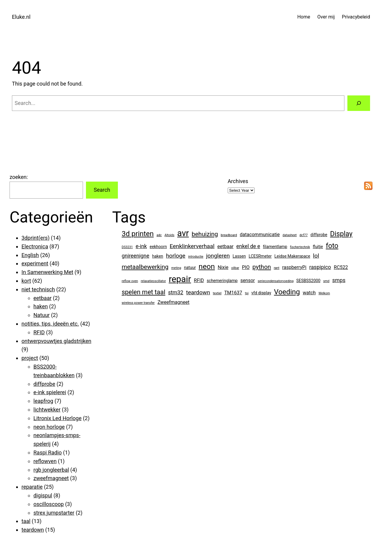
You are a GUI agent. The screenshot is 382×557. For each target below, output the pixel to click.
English (30, 255)
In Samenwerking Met (47, 272)
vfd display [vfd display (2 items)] (261, 292)
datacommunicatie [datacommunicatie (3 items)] (260, 234)
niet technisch (38, 289)
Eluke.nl (21, 17)
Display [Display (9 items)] (341, 234)
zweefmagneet (51, 478)
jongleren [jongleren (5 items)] (218, 255)
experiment (34, 263)
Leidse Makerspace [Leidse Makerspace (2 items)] (292, 256)
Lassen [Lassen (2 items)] (239, 256)
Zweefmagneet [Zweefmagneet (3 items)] (174, 302)
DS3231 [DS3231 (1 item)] (127, 247)
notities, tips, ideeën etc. (50, 324)
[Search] (358, 103)
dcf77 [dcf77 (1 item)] (304, 235)
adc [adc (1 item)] (158, 235)
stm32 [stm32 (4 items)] (175, 292)
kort (26, 281)
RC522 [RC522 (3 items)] (341, 267)
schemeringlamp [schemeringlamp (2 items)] (222, 280)
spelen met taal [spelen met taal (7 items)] (143, 292)
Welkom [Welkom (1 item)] (324, 293)
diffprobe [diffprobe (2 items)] (318, 234)
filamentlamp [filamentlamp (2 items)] (275, 246)
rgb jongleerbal (51, 470)
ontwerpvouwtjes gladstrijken (56, 341)
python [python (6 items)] (261, 266)
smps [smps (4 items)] (338, 280)
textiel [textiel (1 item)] (217, 293)
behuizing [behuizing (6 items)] (205, 234)
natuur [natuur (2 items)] (190, 267)
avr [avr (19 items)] (183, 233)
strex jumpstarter (53, 513)
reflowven (45, 461)
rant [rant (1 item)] (276, 268)
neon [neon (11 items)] (207, 266)
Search (102, 190)
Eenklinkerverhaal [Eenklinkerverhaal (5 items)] (192, 246)
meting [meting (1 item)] (176, 268)
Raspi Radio (47, 452)
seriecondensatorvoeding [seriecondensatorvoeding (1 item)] (276, 281)
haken (40, 306)
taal (25, 521)
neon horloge (49, 427)
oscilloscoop (48, 504)
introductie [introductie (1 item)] (196, 257)
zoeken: (19, 177)
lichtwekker (47, 409)
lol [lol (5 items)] (316, 255)
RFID (39, 332)
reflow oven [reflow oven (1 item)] (130, 281)
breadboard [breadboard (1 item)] (229, 235)
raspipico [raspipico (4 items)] (320, 267)
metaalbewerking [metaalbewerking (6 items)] (145, 266)
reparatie (32, 487)
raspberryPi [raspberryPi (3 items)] (294, 267)
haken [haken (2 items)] (157, 256)
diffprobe (44, 384)
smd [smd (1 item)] (326, 281)
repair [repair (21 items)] (180, 279)
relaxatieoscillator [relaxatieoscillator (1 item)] (153, 281)
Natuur (41, 315)
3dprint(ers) (35, 238)
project (29, 358)
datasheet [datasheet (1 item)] (290, 235)
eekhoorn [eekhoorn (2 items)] (158, 246)
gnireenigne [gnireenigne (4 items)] (135, 256)
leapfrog (43, 401)
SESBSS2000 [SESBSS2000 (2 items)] (308, 280)
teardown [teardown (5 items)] (198, 292)
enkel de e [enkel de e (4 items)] (248, 246)
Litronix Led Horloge (57, 418)
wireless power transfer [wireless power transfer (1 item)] (138, 303)
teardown (32, 530)
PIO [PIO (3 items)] (246, 267)
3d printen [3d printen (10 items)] (138, 234)
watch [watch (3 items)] (309, 292)
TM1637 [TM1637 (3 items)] (233, 292)
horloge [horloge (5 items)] (175, 255)
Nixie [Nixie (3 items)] (223, 267)
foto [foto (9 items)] (332, 246)
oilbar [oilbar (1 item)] (235, 268)
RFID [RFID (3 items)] (199, 280)
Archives (238, 181)
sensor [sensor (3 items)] (248, 280)
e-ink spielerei (49, 392)
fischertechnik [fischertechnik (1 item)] (300, 247)
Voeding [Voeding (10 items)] (287, 292)
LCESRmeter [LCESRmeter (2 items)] (260, 256)
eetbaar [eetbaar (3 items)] (225, 246)
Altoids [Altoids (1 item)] (169, 235)
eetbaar (42, 298)
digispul (42, 495)
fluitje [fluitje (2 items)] (318, 246)
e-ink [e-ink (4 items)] (141, 246)
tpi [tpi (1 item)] (247, 293)
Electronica (34, 246)
